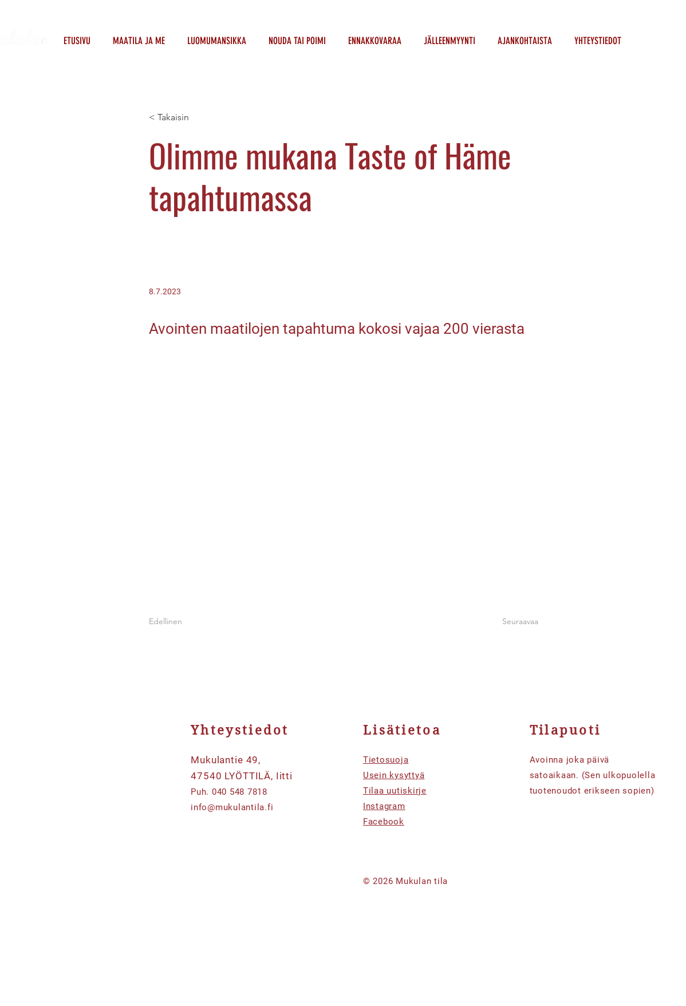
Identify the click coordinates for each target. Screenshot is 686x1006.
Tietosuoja (386, 760)
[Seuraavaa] (509, 621)
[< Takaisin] (186, 117)
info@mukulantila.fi (232, 807)
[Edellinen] (186, 621)
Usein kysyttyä (394, 775)
